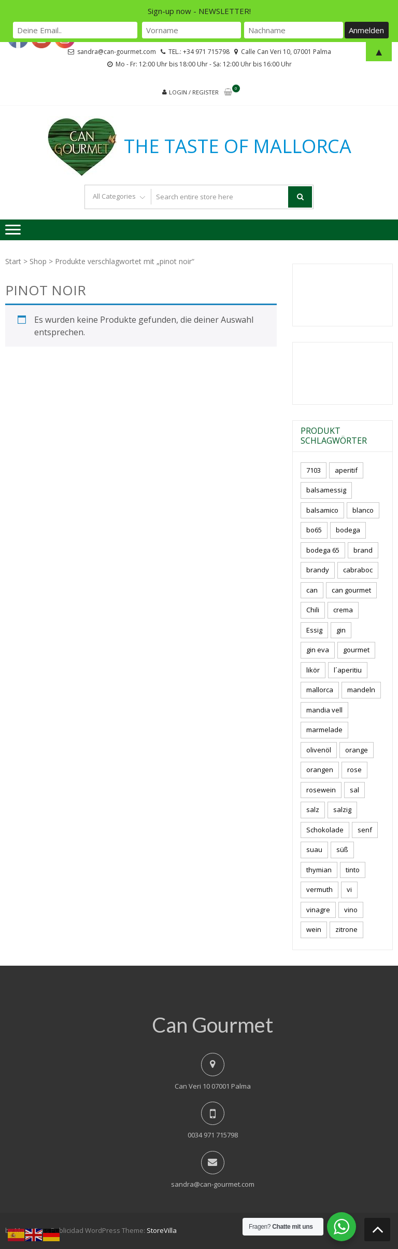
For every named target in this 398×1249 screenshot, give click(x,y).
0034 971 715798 (213, 1135)
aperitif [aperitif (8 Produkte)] (346, 470)
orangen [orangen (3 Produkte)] (319, 769)
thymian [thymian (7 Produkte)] (319, 869)
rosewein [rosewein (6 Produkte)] (321, 789)
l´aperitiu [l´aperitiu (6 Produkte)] (348, 670)
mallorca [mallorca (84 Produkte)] (319, 689)
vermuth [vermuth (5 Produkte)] (319, 889)
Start (13, 261)
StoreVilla (162, 1230)
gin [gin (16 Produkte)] (341, 630)
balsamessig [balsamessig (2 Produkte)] (326, 490)
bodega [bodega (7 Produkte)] (348, 529)
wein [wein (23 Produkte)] (313, 929)
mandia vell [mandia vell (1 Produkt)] (324, 710)
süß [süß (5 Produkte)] (342, 849)
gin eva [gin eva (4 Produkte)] (317, 649)
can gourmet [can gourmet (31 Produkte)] (351, 590)
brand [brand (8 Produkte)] (363, 550)
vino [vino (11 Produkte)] (351, 909)
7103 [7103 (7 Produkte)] (313, 470)
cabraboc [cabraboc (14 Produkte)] (358, 569)
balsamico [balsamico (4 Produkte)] (322, 510)
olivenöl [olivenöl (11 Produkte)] (318, 749)
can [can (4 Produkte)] (312, 590)
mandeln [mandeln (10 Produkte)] (361, 689)
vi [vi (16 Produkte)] (349, 889)
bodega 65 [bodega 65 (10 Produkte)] (322, 550)
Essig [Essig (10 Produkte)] (314, 630)
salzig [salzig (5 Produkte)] (342, 809)
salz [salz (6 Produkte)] (312, 809)
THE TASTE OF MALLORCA (237, 146)
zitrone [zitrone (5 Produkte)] (346, 929)
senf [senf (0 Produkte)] (365, 829)
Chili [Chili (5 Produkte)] (312, 609)
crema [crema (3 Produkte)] (343, 609)
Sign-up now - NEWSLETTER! (199, 11)
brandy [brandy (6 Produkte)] (317, 569)
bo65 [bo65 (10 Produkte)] (314, 529)
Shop (38, 261)
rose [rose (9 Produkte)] (354, 769)
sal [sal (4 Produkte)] (354, 789)
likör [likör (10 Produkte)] (313, 670)
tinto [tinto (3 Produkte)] (353, 869)
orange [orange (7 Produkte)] (356, 749)
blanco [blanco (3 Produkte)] (363, 510)
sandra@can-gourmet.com (212, 1184)
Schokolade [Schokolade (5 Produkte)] (325, 829)
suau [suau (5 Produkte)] (314, 849)
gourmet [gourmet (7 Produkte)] (356, 649)
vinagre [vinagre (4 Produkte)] (318, 909)
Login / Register (194, 92)
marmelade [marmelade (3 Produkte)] (324, 729)
